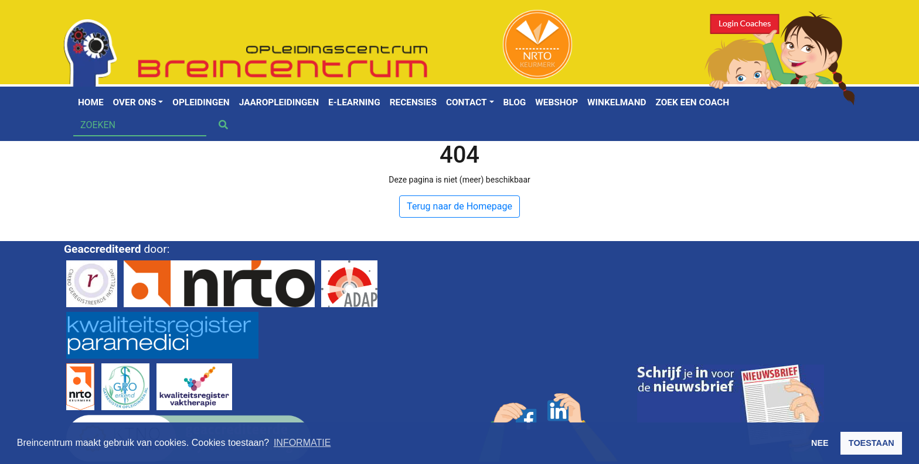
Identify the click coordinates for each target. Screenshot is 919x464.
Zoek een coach (693, 102)
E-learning (354, 102)
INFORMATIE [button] (302, 443)
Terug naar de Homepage (459, 206)
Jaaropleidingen (279, 102)
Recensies (413, 102)
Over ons (134, 102)
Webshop (556, 102)
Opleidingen (200, 102)
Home (91, 102)
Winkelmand (616, 102)
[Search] (139, 125)
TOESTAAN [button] (871, 443)
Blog (514, 102)
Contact (466, 102)
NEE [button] (820, 443)
